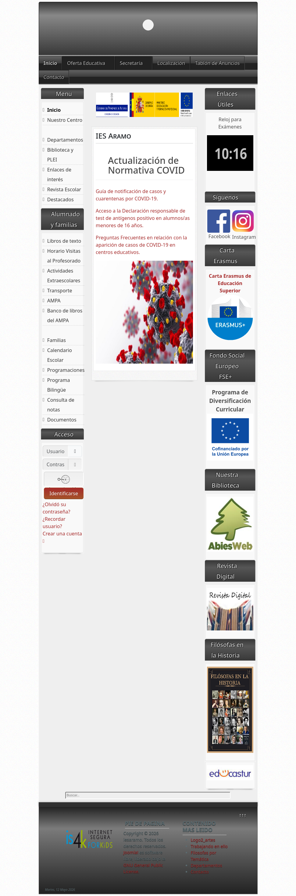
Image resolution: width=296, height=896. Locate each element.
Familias (56, 340)
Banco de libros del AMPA (65, 315)
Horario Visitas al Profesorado (64, 256)
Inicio (50, 63)
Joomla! (130, 852)
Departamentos (65, 139)
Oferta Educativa (86, 63)
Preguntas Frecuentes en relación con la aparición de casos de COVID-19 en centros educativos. (141, 245)
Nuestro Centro (64, 120)
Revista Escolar (64, 189)
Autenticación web (64, 479)
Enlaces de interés (59, 174)
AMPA (54, 300)
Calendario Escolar (59, 355)
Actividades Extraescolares (63, 275)
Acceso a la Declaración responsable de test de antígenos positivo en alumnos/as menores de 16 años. (143, 218)
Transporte (59, 290)
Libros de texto (64, 241)
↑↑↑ (242, 815)
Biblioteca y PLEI (60, 154)
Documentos (62, 419)
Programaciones (66, 370)
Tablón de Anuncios (217, 63)
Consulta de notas (60, 405)
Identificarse (63, 493)
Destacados (60, 199)
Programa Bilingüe (58, 385)
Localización (171, 63)
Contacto (54, 77)
